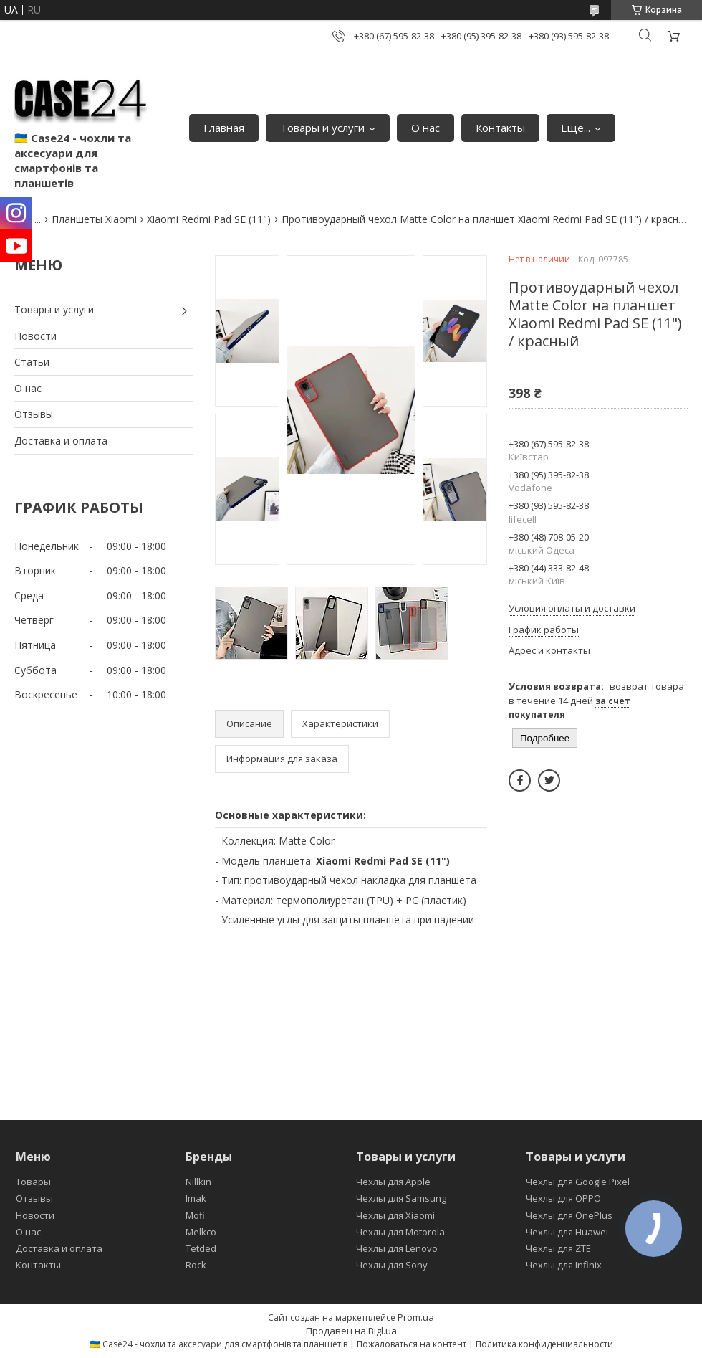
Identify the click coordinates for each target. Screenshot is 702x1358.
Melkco (201, 1231)
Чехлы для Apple (393, 1181)
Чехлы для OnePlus (569, 1215)
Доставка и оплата (60, 440)
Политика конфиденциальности (544, 1344)
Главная (223, 127)
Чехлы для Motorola (400, 1231)
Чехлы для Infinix (564, 1264)
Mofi (195, 1215)
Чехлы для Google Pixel (578, 1181)
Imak (196, 1198)
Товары (33, 1181)
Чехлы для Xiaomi (395, 1215)
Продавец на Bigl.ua (351, 1330)
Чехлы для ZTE (558, 1248)
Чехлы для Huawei (567, 1231)
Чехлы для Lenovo (397, 1248)
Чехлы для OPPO (563, 1198)
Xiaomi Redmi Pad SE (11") (209, 219)
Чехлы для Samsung (401, 1198)
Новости (35, 336)
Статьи (31, 362)
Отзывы (33, 414)
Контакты (500, 127)
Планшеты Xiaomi (94, 219)
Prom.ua (416, 1317)
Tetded (201, 1248)
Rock (196, 1264)
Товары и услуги (322, 127)
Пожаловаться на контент (411, 1344)
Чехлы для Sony (392, 1264)
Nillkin (198, 1181)
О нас (425, 127)
